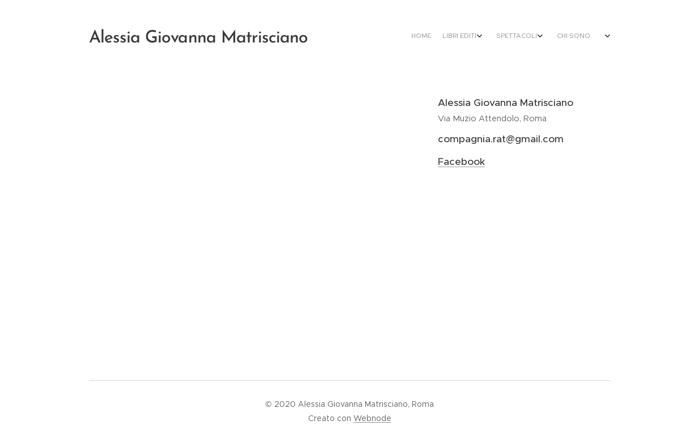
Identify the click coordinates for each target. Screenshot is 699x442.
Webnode (372, 418)
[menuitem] (526, 37)
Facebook (461, 161)
